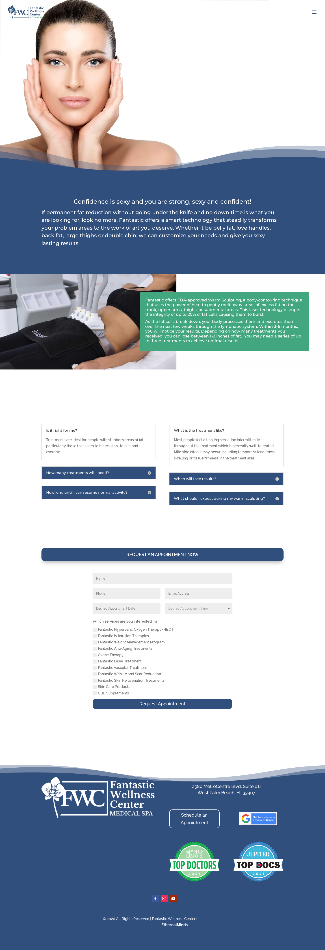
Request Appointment (162, 704)
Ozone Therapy (108, 655)
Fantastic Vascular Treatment (120, 668)
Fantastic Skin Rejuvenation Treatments (129, 680)
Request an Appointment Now (162, 554)
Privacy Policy (210, 919)
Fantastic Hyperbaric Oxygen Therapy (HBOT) (134, 629)
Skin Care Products (111, 687)
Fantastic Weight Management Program (129, 642)
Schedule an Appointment (194, 818)
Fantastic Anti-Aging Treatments (122, 648)
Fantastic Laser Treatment (117, 661)
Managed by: (149, 924)
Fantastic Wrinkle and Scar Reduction (127, 674)
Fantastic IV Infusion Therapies (121, 636)
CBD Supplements (111, 693)
